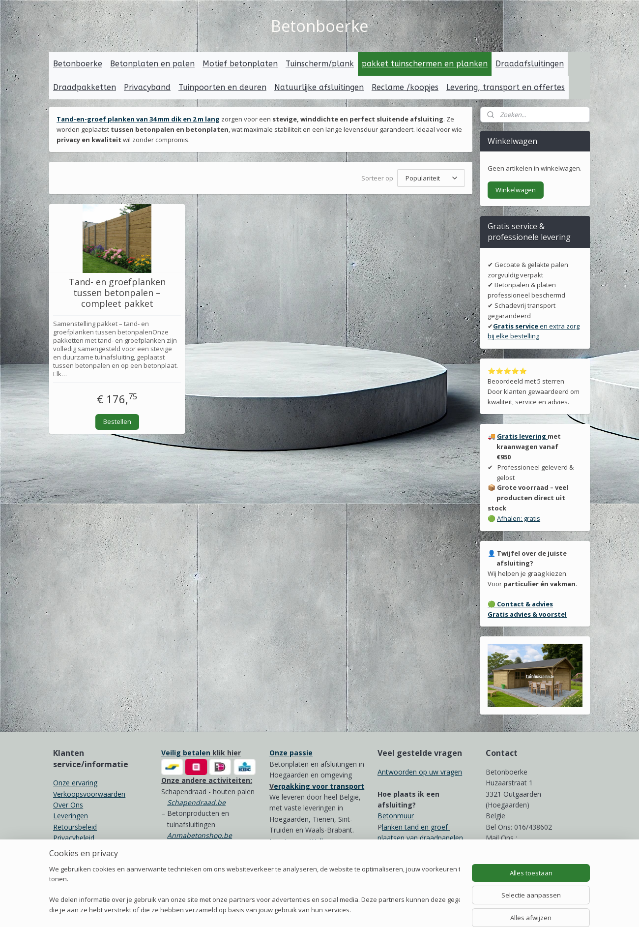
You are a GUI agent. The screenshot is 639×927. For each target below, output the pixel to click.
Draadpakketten (84, 87)
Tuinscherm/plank (320, 63)
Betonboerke (77, 63)
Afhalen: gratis (518, 518)
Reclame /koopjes (405, 87)
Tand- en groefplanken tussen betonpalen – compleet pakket (117, 293)
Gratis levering (522, 436)
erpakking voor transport (319, 786)
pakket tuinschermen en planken (425, 63)
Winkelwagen (515, 189)
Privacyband (147, 87)
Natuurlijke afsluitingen (319, 87)
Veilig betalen (185, 752)
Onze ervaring (75, 782)
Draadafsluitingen (529, 63)
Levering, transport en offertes (505, 87)
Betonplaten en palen (152, 63)
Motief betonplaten (240, 63)
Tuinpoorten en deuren (222, 87)
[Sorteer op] (431, 178)
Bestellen (117, 421)
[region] (254, 890)
